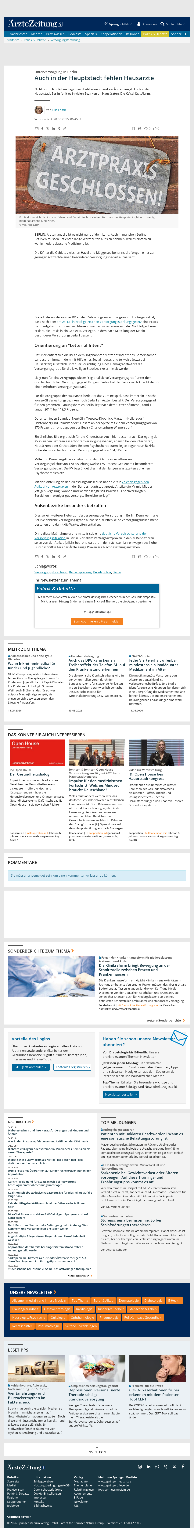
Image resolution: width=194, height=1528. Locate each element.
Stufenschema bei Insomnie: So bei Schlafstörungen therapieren (49, 1269)
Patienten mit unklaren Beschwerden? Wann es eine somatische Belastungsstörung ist (142, 1136)
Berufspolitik (102, 572)
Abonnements (83, 1493)
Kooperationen (111, 34)
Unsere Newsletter (31, 1292)
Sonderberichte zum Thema (39, 951)
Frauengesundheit (25, 1309)
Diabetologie (153, 1301)
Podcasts (74, 34)
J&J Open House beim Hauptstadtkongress (147, 776)
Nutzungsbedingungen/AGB (52, 1485)
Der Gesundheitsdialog (29, 774)
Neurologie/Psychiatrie (28, 1317)
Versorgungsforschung (50, 572)
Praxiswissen (55, 34)
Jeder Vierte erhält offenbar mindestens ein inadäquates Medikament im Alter (153, 665)
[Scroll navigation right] (185, 34)
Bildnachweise (43, 1506)
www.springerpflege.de (113, 1485)
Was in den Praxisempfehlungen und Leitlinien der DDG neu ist (49, 1141)
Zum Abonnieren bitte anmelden (97, 621)
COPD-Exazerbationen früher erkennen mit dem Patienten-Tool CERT (155, 1395)
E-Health (174, 1301)
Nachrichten (18, 34)
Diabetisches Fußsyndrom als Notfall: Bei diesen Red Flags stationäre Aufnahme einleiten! (45, 1161)
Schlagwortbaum (45, 1481)
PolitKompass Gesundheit (142, 1317)
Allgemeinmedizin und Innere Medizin (39, 1301)
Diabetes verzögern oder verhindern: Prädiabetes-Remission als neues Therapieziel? (49, 1150)
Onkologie (58, 1317)
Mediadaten (81, 1481)
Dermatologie (129, 1301)
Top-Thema (80, 1301)
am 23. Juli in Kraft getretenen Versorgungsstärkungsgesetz (99, 322)
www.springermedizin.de (114, 1481)
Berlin (117, 572)
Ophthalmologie (82, 1317)
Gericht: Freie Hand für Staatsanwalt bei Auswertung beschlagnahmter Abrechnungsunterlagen (42, 1183)
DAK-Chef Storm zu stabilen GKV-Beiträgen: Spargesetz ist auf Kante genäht (48, 1216)
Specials (91, 34)
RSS (76, 1506)
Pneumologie (109, 1317)
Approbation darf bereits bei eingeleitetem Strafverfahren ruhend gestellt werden (45, 1248)
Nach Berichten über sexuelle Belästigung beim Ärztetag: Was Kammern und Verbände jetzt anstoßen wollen (48, 1226)
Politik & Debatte (155, 34)
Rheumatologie (49, 1326)
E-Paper (79, 1497)
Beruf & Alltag (103, 1301)
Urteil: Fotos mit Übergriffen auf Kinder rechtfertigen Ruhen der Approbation (49, 1172)
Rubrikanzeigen (84, 1489)
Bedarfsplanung (80, 572)
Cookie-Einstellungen (47, 1493)
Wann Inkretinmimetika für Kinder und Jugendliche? (31, 665)
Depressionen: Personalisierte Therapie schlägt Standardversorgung (94, 1395)
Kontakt (39, 1501)
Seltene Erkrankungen (81, 1326)
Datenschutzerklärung (48, 1489)
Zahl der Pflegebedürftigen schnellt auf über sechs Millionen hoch (47, 1205)
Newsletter (81, 1501)
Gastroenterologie (57, 1309)
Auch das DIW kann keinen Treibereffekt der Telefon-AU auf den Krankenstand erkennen (97, 665)
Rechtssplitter (22, 1326)
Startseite (13, 1481)
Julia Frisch (59, 110)
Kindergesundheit (111, 1309)
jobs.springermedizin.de (114, 1489)
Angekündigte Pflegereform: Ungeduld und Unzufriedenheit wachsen (46, 1237)
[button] (181, 24)
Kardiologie (84, 1309)
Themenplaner (83, 1485)
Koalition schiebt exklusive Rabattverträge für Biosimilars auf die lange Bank (50, 1194)
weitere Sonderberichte (166, 1020)
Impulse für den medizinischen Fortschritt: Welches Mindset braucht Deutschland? (95, 785)
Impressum (41, 1497)
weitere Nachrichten (80, 1275)
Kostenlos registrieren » (73, 1067)
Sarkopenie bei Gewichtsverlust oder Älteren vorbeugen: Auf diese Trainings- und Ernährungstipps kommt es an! (47, 1259)
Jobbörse (13, 1506)
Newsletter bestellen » (121, 1094)
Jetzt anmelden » (31, 1067)
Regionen (132, 34)
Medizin (36, 34)
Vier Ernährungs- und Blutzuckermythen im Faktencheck (26, 1398)
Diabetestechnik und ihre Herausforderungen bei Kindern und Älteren (48, 1132)
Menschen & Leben (143, 1309)
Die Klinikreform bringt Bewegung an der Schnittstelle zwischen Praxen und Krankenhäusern (134, 970)
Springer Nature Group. (89, 1523)
